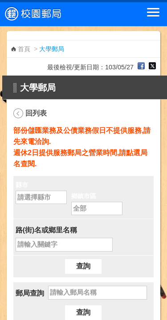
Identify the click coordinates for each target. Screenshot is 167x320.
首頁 (24, 48)
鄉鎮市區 (83, 196)
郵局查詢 (30, 293)
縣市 (22, 184)
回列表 (36, 113)
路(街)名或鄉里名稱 (46, 230)
